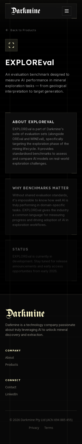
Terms (48, 428)
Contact (10, 387)
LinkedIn (11, 394)
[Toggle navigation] (66, 11)
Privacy (34, 428)
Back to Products (20, 30)
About (9, 357)
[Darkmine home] (25, 11)
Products (11, 364)
